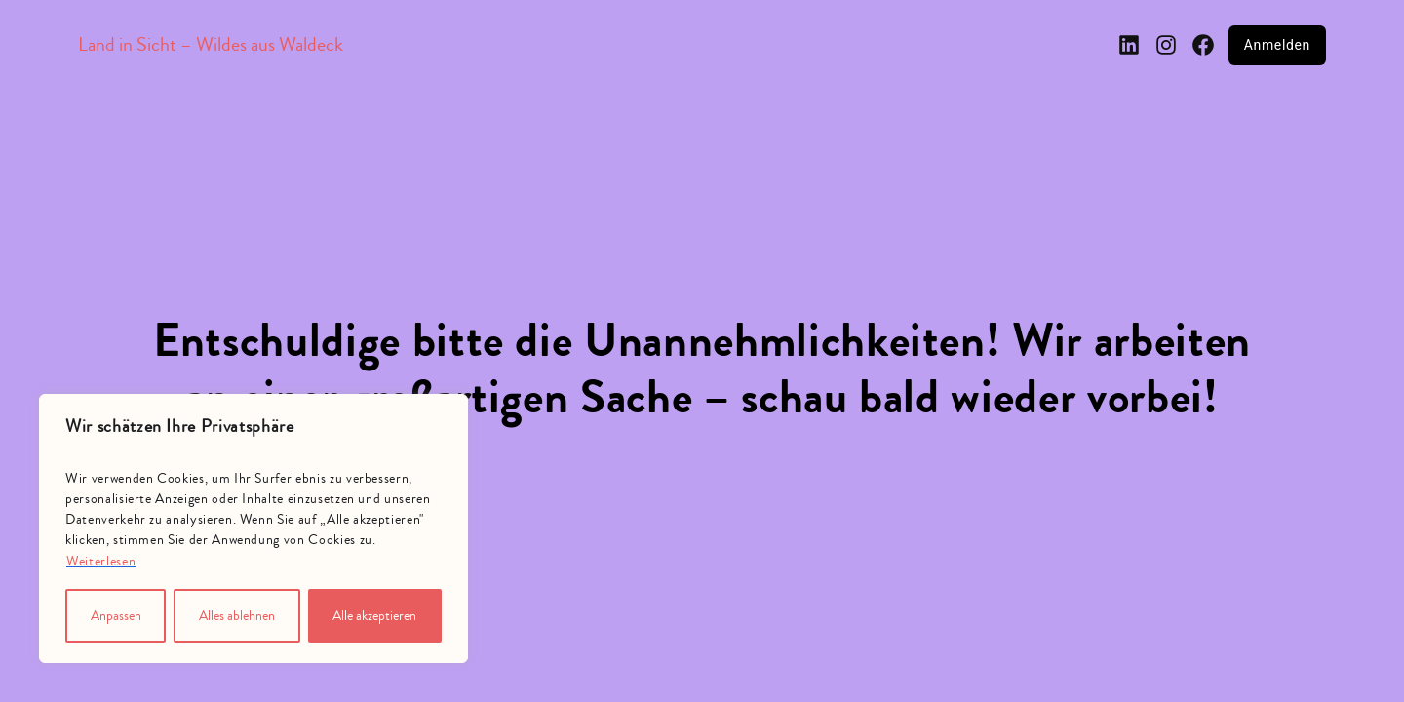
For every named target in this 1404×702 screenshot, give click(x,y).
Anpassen (116, 616)
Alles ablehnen (237, 616)
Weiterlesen (101, 561)
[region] (253, 528)
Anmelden (1277, 45)
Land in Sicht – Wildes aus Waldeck (210, 44)
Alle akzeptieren (374, 616)
